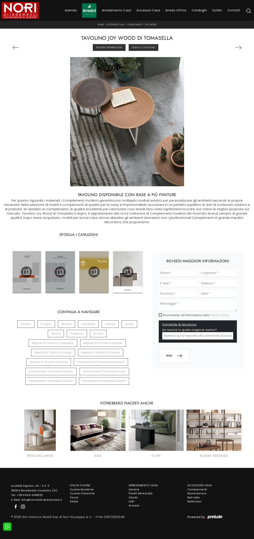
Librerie (134, 489)
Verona (56, 333)
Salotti (133, 497)
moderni (66, 324)
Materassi (194, 501)
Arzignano (77, 333)
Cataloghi (199, 10)
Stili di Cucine (80, 485)
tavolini (26, 324)
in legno (46, 324)
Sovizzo (98, 333)
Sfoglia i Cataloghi (143, 47)
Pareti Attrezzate (141, 493)
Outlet (217, 10)
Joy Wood (150, 24)
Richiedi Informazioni (109, 47)
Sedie (74, 501)
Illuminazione (197, 493)
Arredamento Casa (116, 10)
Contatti (233, 10)
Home (101, 24)
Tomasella (88, 324)
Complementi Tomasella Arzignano (101, 362)
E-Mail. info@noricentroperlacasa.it (36, 500)
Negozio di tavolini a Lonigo (53, 352)
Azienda (71, 10)
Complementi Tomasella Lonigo (104, 371)
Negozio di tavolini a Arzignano (53, 343)
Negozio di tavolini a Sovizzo (100, 352)
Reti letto (193, 497)
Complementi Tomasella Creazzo (51, 371)
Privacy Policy (219, 315)
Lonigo (129, 324)
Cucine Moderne (82, 489)
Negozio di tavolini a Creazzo (103, 343)
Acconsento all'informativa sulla (196, 315)
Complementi (135, 24)
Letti (131, 501)
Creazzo (110, 324)
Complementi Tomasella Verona (104, 381)
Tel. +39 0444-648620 (27, 495)
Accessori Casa (148, 10)
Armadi (134, 505)
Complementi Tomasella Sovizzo (51, 381)
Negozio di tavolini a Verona (49, 362)
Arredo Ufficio (175, 10)
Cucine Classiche (82, 493)
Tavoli (74, 497)
